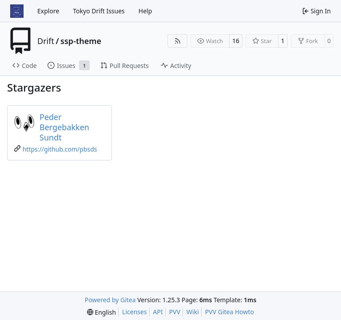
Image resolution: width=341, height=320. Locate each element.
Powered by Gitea (110, 300)
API (158, 312)
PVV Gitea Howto (229, 312)
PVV (174, 312)
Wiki (192, 312)
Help (145, 11)
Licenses (134, 312)
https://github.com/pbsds (60, 149)
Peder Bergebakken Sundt (64, 127)
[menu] (101, 312)
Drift (45, 40)
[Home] (16, 11)
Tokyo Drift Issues (99, 11)
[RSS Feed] (177, 41)
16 (235, 40)
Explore (48, 11)
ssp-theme (80, 40)
